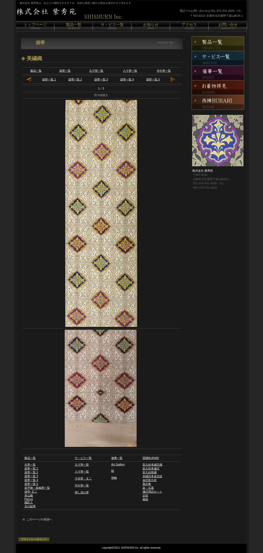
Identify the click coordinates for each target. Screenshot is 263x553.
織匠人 (28, 502)
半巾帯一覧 (164, 70)
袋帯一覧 (65, 70)
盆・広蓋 (148, 487)
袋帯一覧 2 (75, 79)
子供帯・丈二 (83, 478)
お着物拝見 (218, 87)
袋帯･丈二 (30, 491)
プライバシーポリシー (34, 539)
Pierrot (28, 499)
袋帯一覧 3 (101, 79)
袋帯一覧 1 (49, 79)
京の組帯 (30, 506)
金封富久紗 (150, 480)
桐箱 (145, 499)
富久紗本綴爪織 (152, 464)
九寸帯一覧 (96, 70)
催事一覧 (117, 457)
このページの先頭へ (39, 519)
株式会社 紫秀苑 (80, 13)
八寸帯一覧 (130, 70)
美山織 (28, 495)
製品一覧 (36, 70)
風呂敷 (147, 483)
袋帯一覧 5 (153, 79)
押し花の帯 (82, 492)
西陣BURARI (151, 457)
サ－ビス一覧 (83, 457)
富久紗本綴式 (151, 468)
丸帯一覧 (30, 464)
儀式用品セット (152, 491)
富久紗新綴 (150, 472)
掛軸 (114, 477)
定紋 (145, 495)
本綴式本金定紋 (152, 476)
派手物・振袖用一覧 (37, 487)
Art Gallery (118, 464)
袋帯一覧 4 (127, 79)
